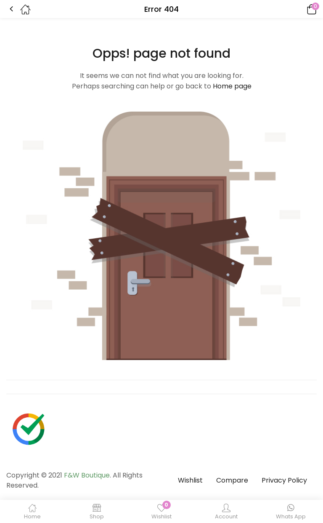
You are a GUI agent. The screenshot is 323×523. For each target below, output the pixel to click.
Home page (232, 86)
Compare (232, 480)
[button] (300, 9)
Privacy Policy (284, 480)
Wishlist (190, 480)
